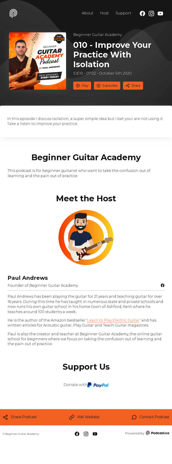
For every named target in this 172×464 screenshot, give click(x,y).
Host (104, 13)
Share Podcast (20, 417)
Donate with (86, 385)
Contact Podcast (150, 417)
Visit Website (84, 417)
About (87, 13)
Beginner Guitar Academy (97, 35)
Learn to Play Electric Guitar (113, 320)
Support (123, 13)
